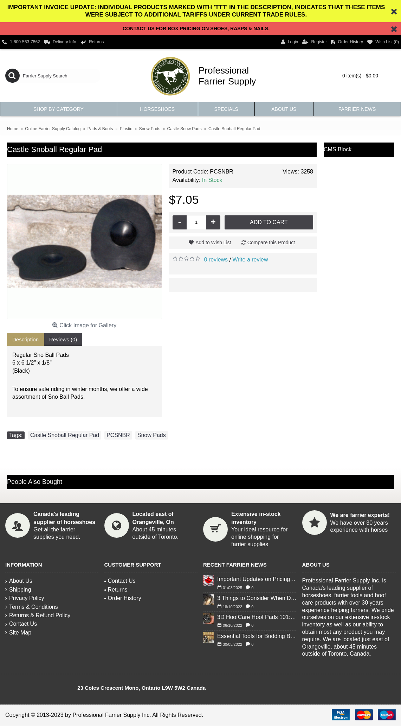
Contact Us (21, 624)
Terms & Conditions (31, 607)
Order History (122, 598)
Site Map (18, 633)
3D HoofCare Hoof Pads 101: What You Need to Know (257, 617)
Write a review (250, 260)
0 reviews (216, 260)
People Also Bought (34, 481)
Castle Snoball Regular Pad (64, 435)
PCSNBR (118, 435)
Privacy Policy (24, 598)
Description (25, 339)
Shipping (18, 590)
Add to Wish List (213, 242)
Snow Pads (151, 435)
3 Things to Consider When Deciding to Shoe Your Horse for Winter (257, 598)
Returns (116, 590)
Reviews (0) (63, 339)
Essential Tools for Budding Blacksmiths (257, 636)
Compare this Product (271, 242)
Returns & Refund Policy (37, 615)
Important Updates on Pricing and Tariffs (257, 579)
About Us (18, 581)
